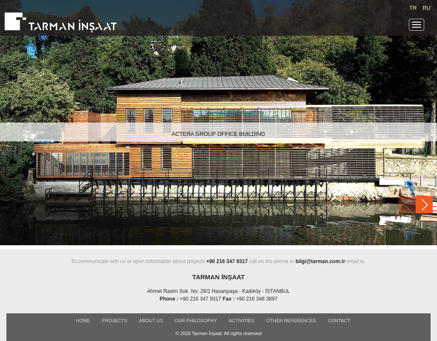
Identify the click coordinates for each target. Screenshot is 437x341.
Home (83, 320)
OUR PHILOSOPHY (196, 320)
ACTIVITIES (241, 320)
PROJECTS (114, 320)
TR (413, 8)
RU (426, 8)
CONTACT (339, 320)
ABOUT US (151, 320)
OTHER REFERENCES (291, 320)
